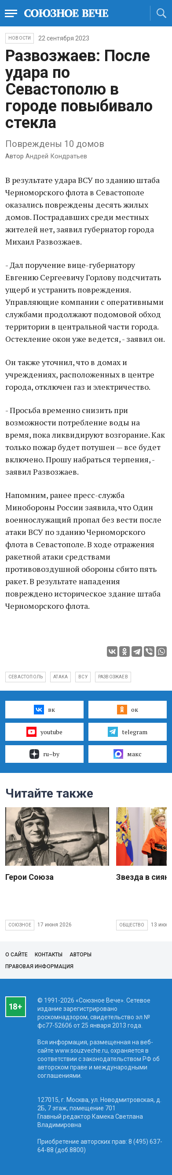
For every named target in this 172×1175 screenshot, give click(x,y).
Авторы (80, 955)
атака (60, 676)
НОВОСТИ (19, 38)
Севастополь (25, 676)
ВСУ (83, 676)
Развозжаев (113, 676)
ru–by (44, 754)
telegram (127, 731)
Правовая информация (39, 966)
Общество (132, 924)
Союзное (19, 924)
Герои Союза (29, 877)
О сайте (16, 955)
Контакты (48, 955)
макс (127, 754)
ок (127, 709)
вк (44, 709)
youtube (44, 731)
